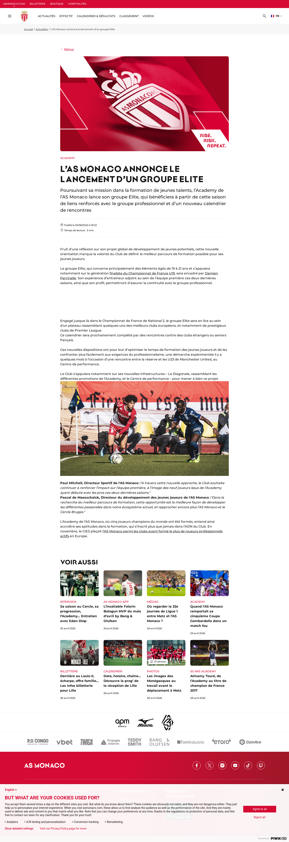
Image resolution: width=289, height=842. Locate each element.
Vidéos (148, 16)
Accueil (28, 29)
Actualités (42, 29)
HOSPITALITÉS (77, 3)
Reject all (259, 817)
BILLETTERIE (37, 3)
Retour (67, 49)
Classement (129, 16)
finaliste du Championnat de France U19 (142, 273)
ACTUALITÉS (46, 16)
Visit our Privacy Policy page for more (63, 828)
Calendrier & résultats (96, 16)
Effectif (66, 16)
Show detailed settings (19, 828)
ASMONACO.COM (14, 3)
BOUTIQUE (56, 3)
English (11, 789)
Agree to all (260, 809)
